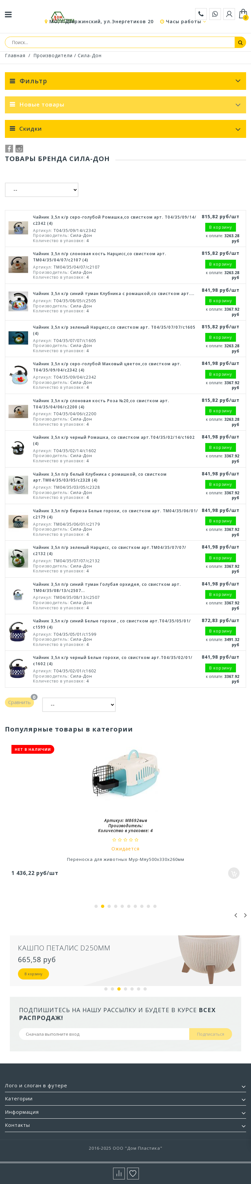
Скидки (30, 128)
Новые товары (41, 104)
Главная (15, 55)
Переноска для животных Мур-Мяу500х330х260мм (125, 859)
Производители (53, 55)
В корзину (33, 973)
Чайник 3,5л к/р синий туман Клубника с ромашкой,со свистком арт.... (113, 293)
